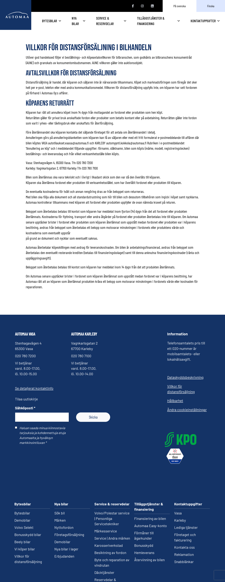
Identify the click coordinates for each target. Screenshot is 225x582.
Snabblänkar (184, 561)
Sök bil (59, 513)
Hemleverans (144, 552)
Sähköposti (25, 408)
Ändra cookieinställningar (187, 409)
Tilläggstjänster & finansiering (165, 21)
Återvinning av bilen (149, 560)
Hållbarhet (175, 400)
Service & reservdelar (129, 21)
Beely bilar (22, 542)
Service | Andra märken (112, 538)
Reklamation (184, 554)
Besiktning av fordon (110, 552)
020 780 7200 (25, 356)
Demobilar (22, 520)
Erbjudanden (64, 556)
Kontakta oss (184, 547)
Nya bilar (102, 21)
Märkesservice (105, 531)
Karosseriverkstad (108, 545)
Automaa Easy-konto (150, 526)
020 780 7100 (81, 356)
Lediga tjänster (186, 527)
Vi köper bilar (24, 549)
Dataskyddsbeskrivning (185, 377)
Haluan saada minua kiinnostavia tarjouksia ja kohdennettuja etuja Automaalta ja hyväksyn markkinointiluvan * (42, 435)
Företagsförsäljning (69, 534)
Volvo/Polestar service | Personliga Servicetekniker (112, 518)
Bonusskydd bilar (27, 534)
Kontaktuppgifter (205, 21)
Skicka (93, 417)
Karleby (180, 520)
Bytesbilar (76, 21)
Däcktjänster (104, 572)
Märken (60, 520)
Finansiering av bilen (150, 518)
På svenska (179, 6)
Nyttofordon (63, 527)
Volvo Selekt (23, 527)
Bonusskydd (143, 545)
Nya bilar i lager (66, 549)
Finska (210, 6)
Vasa (178, 513)
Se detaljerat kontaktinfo (34, 388)
